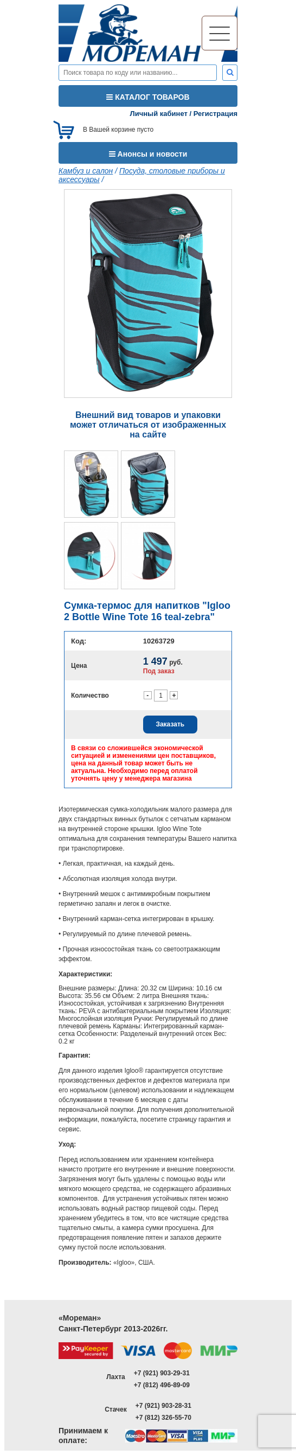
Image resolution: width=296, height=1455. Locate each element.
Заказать (170, 724)
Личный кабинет (159, 114)
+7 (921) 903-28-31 (163, 1405)
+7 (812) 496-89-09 (162, 1385)
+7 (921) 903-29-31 (162, 1373)
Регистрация (215, 114)
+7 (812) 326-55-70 (163, 1417)
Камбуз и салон (86, 170)
